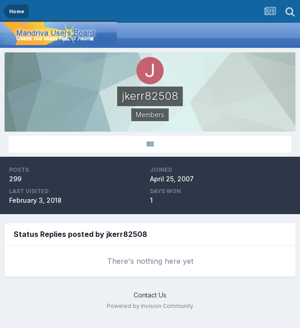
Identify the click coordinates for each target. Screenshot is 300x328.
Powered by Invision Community (150, 305)
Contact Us (150, 295)
